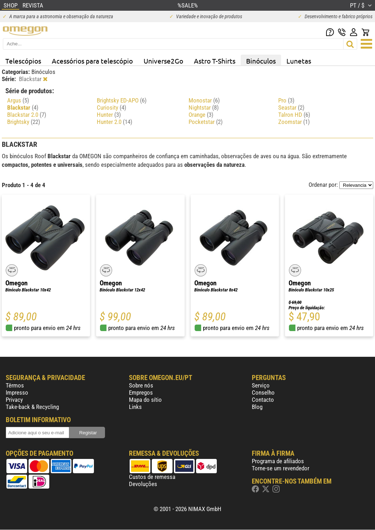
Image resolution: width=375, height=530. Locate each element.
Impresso (17, 392)
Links (135, 406)
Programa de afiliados (278, 461)
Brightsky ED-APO (121, 100)
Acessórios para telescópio (92, 60)
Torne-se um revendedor (280, 468)
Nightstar (204, 107)
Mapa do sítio (145, 399)
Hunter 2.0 (114, 121)
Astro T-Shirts (214, 60)
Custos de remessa (152, 476)
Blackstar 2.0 (26, 114)
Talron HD (294, 114)
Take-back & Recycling (32, 406)
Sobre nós (141, 385)
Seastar (291, 107)
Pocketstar (205, 121)
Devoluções (143, 484)
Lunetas (298, 60)
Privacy (14, 399)
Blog (257, 406)
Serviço (261, 385)
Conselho (263, 392)
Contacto (263, 399)
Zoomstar (294, 121)
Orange (201, 114)
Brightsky (23, 121)
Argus (18, 100)
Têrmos (15, 385)
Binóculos (261, 60)
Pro (286, 100)
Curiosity (111, 107)
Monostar (204, 100)
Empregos (141, 392)
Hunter (109, 114)
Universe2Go (163, 60)
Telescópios (23, 60)
